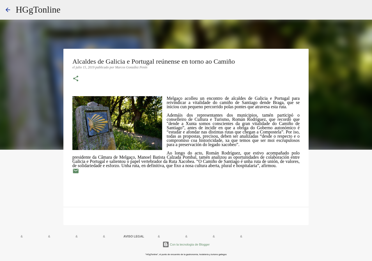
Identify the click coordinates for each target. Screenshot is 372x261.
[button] (75, 79)
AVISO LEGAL (133, 236)
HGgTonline (38, 9)
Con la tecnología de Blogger (186, 244)
